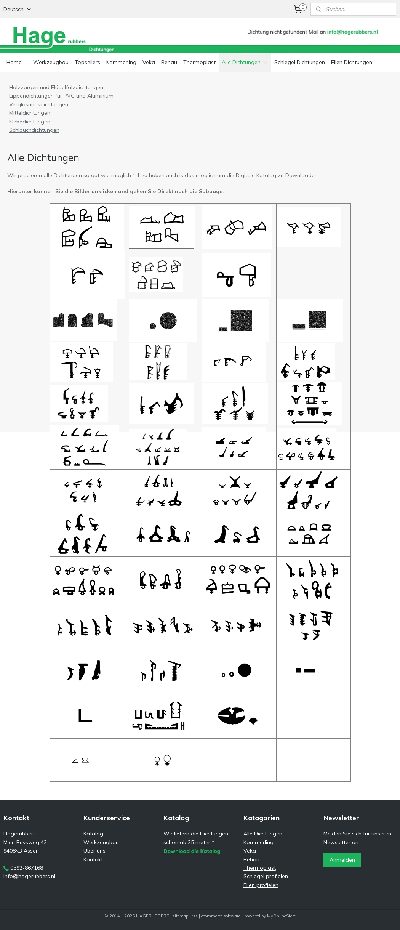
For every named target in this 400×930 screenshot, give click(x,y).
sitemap (180, 916)
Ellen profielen (260, 885)
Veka (148, 62)
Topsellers (87, 62)
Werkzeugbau (51, 62)
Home (14, 62)
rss (195, 916)
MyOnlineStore (281, 916)
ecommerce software (220, 916)
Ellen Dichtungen (351, 62)
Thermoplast (199, 62)
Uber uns (94, 850)
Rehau (169, 62)
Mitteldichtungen (29, 112)
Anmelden (342, 859)
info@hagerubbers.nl (29, 876)
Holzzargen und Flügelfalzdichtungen (56, 87)
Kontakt (93, 859)
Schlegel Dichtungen (299, 62)
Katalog (93, 833)
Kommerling (121, 62)
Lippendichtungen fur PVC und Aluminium (61, 95)
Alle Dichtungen (245, 62)
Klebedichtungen (29, 121)
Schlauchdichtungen (34, 130)
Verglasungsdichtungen (38, 104)
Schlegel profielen (265, 876)
